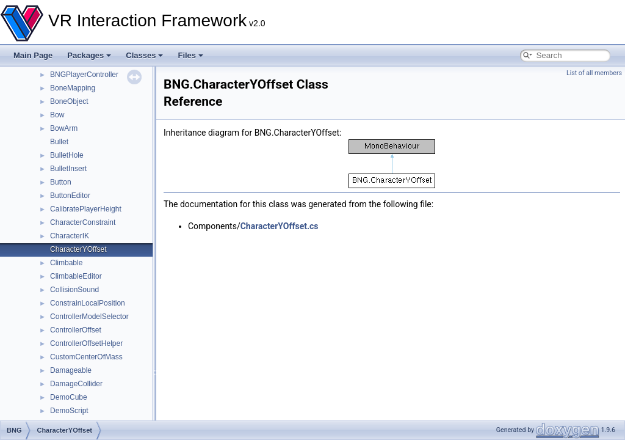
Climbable (66, 262)
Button (60, 182)
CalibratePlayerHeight (85, 209)
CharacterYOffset (78, 249)
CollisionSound (74, 289)
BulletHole (67, 155)
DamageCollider (76, 384)
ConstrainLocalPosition (87, 303)
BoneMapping (72, 88)
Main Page (32, 55)
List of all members (594, 73)
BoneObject (69, 101)
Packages (89, 55)
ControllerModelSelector (89, 316)
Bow (57, 115)
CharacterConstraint (82, 222)
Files (190, 55)
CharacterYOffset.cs (279, 226)
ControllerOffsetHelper (86, 343)
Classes (144, 55)
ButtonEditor (70, 195)
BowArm (64, 128)
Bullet (59, 142)
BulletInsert (68, 168)
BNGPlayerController (84, 74)
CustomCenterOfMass (86, 357)
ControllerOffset (75, 330)
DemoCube (68, 397)
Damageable (71, 370)
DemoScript (69, 410)
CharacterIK (69, 236)
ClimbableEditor (76, 276)
